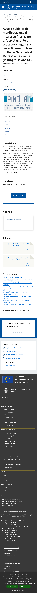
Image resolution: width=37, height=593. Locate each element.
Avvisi (15, 14)
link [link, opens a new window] (34, 583)
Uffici (5, 415)
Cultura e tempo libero (10, 436)
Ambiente (6, 462)
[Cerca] (34, 7)
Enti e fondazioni (8, 417)
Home (3, 14)
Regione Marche (6, 2)
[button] (18, 590)
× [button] (35, 573)
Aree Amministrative (9, 412)
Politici (5, 420)
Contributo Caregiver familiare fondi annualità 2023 (17, 304)
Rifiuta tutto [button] (25, 586)
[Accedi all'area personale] (30, 2)
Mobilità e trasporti (9, 446)
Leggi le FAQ (7, 553)
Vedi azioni (15, 75)
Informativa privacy (9, 566)
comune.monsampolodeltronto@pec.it (15, 511)
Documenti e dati (8, 425)
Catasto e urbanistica (9, 444)
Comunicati (7, 478)
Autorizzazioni (8, 467)
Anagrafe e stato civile (10, 433)
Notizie (6, 475)
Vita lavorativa (8, 438)
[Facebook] (4, 402)
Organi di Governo (9, 410)
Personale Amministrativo (11, 423)
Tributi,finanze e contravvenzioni (13, 459)
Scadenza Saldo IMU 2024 (10, 295)
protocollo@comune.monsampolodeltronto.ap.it (18, 515)
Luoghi (5, 488)
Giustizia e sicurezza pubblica (12, 457)
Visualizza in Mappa (18, 195)
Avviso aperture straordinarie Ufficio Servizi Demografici (18, 287)
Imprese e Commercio (10, 441)
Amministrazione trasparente (12, 564)
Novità (9, 14)
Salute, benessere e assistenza (12, 465)
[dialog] (18, 582)
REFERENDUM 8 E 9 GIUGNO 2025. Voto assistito (16, 293)
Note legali (7, 569)
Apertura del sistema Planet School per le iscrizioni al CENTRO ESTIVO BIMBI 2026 (17, 280)
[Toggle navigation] (3, 7)
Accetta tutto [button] (12, 586)
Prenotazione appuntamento (11, 548)
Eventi (5, 490)
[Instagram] (8, 402)
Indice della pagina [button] (10, 116)
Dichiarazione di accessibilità (11, 571)
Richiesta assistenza (9, 556)
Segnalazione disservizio (10, 550)
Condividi (6, 75)
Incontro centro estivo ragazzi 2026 (13, 277)
